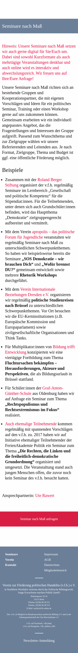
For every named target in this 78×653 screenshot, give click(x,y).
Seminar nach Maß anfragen (39, 519)
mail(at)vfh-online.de (42, 608)
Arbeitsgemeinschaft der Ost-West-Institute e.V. (39, 617)
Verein (9, 559)
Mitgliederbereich (55, 570)
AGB (47, 559)
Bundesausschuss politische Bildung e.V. (45, 614)
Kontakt (10, 565)
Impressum (51, 554)
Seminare (11, 554)
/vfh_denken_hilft (47, 626)
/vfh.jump (47, 623)
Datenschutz (52, 565)
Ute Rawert (44, 495)
